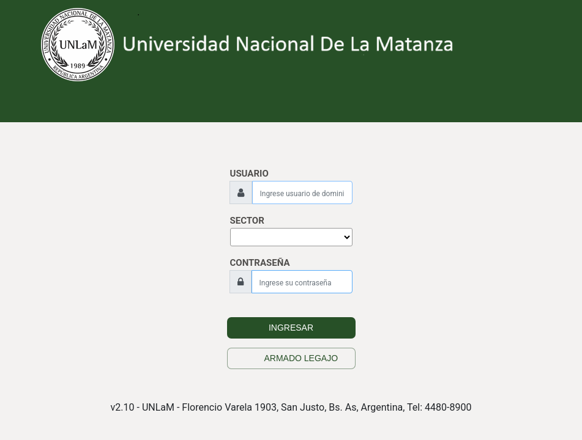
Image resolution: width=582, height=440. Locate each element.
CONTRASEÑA (260, 262)
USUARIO (249, 173)
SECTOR (247, 220)
